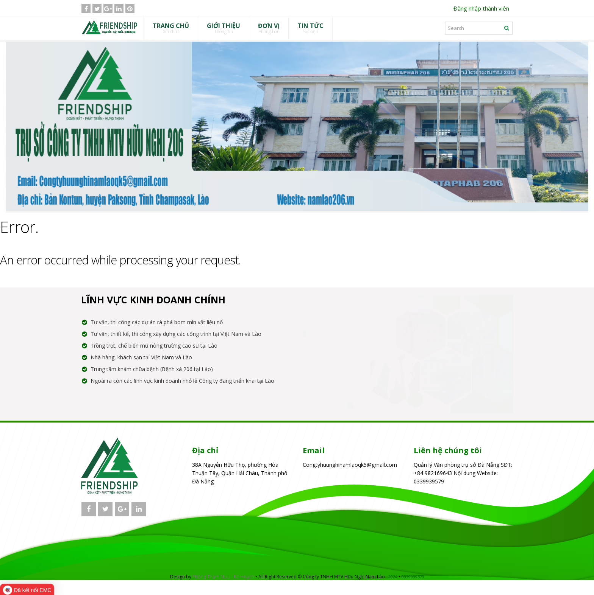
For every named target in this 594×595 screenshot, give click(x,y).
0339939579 (413, 576)
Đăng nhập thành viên (481, 8)
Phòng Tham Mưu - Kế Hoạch (223, 576)
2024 (392, 576)
